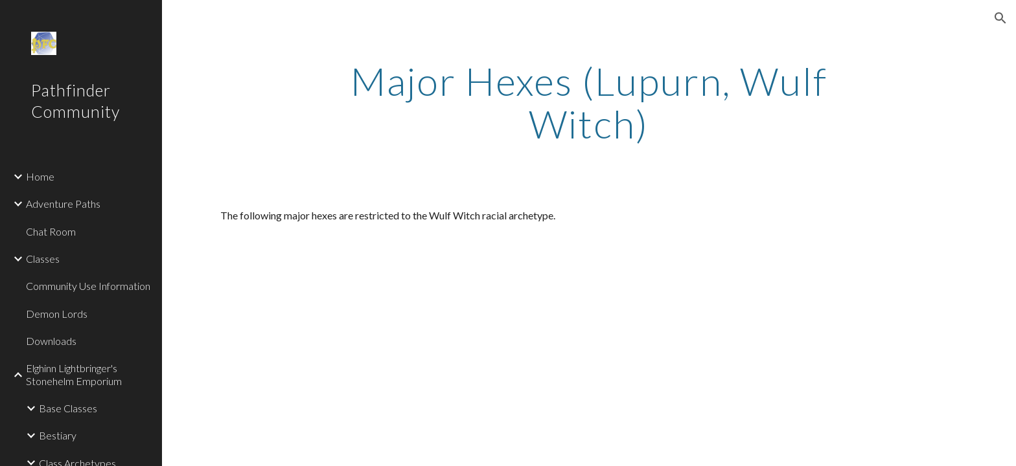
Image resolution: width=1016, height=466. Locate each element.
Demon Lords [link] (56, 313)
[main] (589, 102)
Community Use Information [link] (88, 286)
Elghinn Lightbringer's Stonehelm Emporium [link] (74, 374)
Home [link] (40, 176)
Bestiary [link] (57, 435)
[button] (1000, 18)
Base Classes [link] (68, 408)
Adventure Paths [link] (63, 203)
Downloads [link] (51, 341)
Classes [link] (43, 258)
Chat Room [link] (51, 231)
